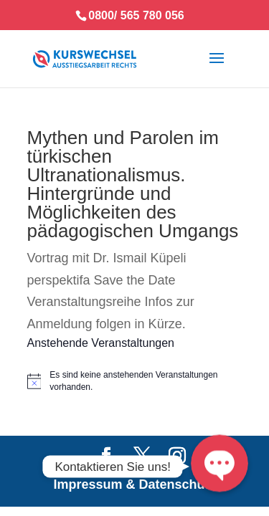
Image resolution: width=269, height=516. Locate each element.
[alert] (134, 381)
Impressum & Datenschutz (134, 484)
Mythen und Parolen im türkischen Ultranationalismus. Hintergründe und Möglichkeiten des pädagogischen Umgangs (133, 184)
